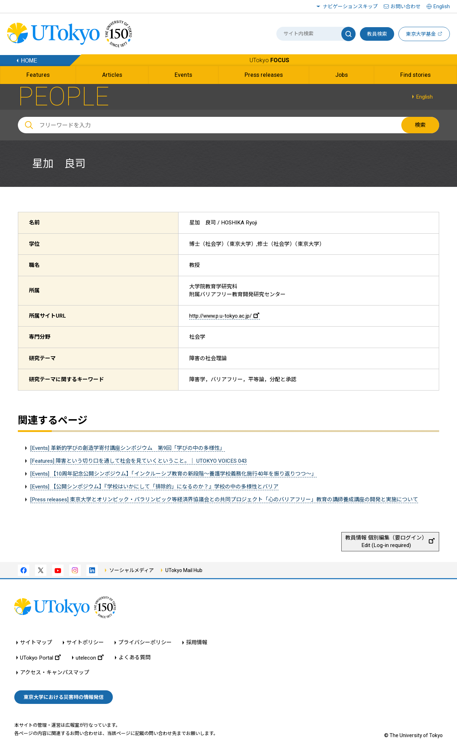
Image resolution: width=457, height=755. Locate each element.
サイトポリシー (85, 642)
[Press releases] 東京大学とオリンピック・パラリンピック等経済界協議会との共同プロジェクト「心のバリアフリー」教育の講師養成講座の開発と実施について (224, 499)
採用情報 (196, 642)
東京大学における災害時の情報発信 (64, 697)
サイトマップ (36, 642)
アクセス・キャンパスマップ (54, 672)
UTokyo (269, 60)
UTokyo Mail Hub (183, 570)
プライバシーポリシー (145, 642)
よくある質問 (135, 657)
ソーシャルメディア (131, 570)
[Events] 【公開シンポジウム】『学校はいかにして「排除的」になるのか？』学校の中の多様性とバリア (154, 486)
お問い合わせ (406, 6)
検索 (420, 125)
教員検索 (377, 34)
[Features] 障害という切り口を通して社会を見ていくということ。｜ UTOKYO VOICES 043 (138, 461)
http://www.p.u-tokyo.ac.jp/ (224, 316)
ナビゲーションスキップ (350, 6)
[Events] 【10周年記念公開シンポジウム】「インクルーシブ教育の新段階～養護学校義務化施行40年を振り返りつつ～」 (173, 474)
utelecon (90, 658)
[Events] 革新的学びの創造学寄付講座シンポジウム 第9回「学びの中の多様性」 (127, 448)
